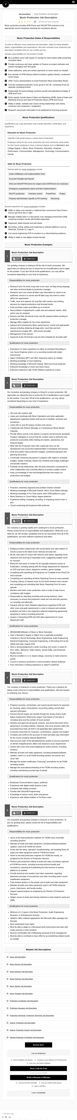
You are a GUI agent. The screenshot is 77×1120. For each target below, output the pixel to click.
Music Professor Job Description (21, 979)
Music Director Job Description (21, 964)
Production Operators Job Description (23, 1008)
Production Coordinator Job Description (24, 1001)
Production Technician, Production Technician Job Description (32, 1015)
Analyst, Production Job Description (22, 1023)
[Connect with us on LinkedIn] (10, 1117)
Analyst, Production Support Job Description (26, 1030)
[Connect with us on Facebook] (2, 1117)
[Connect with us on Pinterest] (6, 1117)
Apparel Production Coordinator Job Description (27, 1037)
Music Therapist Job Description (21, 994)
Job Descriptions (25, 14)
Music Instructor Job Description (21, 972)
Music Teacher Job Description (21, 986)
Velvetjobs (5, 4)
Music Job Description (18, 957)
